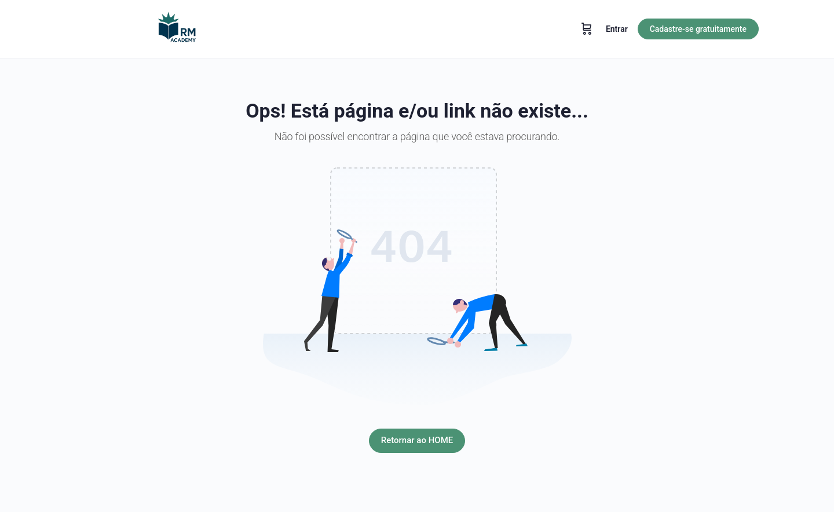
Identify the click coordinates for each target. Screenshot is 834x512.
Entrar (617, 29)
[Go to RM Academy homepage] (176, 28)
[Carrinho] (586, 29)
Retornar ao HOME (417, 440)
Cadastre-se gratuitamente (698, 29)
